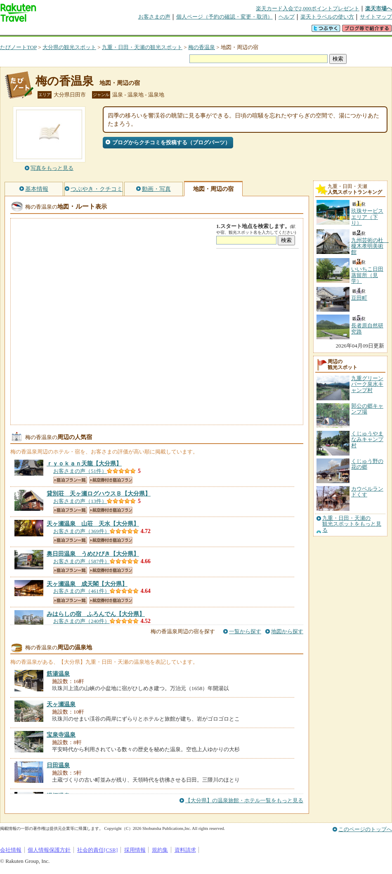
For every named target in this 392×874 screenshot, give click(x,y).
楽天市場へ (378, 8)
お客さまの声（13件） (80, 501)
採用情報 (135, 850)
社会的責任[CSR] (97, 850)
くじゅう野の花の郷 (367, 464)
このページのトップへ (365, 829)
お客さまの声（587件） (81, 561)
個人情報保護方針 (49, 850)
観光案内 (198, 31)
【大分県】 (84, 463)
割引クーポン (130, 31)
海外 (62, 31)
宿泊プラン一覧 (70, 480)
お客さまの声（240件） (81, 621)
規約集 (160, 850)
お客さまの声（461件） (81, 591)
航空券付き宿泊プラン (110, 480)
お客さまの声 (154, 17)
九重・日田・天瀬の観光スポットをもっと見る (351, 524)
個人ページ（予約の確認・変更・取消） (224, 17)
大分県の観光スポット (69, 47)
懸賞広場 (96, 31)
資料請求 (185, 850)
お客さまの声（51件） (80, 471)
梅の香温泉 (201, 47)
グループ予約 (164, 31)
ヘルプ (287, 17)
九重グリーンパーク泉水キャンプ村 (367, 384)
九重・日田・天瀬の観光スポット (142, 47)
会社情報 (10, 850)
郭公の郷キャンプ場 (367, 409)
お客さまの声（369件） (81, 531)
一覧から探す (245, 631)
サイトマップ (376, 17)
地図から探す (287, 631)
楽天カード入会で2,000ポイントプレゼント (307, 8)
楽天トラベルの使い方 (327, 17)
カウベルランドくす (367, 492)
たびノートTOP (18, 47)
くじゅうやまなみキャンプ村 (367, 439)
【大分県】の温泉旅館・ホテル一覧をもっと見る (244, 800)
